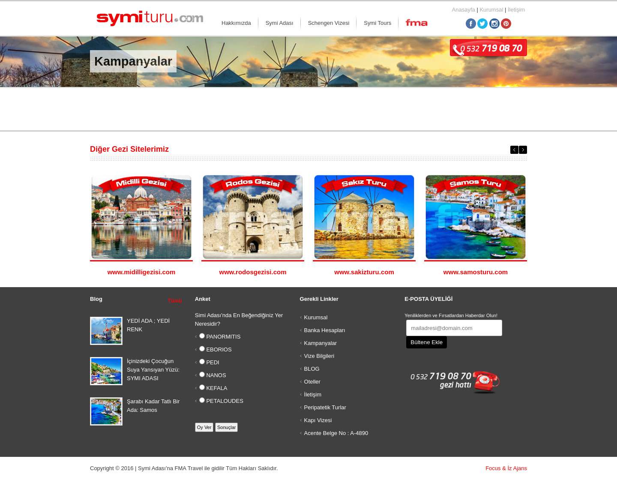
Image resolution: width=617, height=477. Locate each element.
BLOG (312, 369)
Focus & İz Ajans (506, 468)
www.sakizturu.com (364, 272)
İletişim (516, 9)
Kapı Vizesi (318, 420)
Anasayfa (463, 9)
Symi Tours (377, 23)
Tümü (175, 301)
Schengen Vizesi (329, 23)
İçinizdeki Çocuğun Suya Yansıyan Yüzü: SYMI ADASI (153, 369)
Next (523, 150)
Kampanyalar (320, 343)
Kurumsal (491, 9)
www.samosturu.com (475, 272)
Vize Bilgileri (319, 356)
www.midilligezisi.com (142, 272)
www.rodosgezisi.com (253, 272)
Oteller (312, 381)
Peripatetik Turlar (325, 407)
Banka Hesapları (324, 330)
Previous (514, 150)
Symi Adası (280, 23)
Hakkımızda (236, 23)
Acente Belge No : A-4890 (336, 433)
